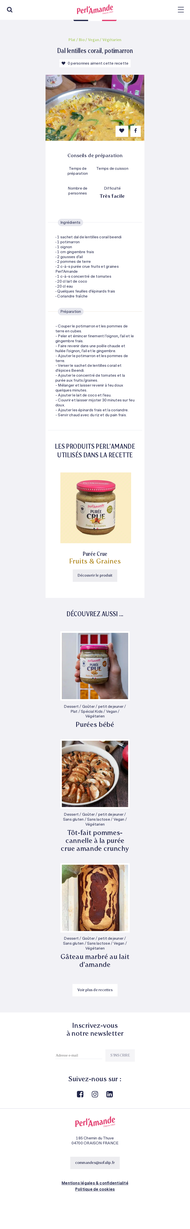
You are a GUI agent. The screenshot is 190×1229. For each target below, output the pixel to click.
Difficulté (112, 188)
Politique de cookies (95, 1189)
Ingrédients (70, 222)
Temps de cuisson (112, 168)
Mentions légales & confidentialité (95, 1183)
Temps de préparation (78, 171)
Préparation (70, 311)
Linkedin (109, 1094)
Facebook (80, 1094)
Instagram (94, 1094)
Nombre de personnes (77, 191)
